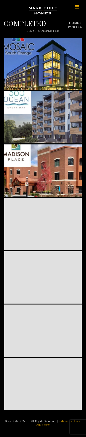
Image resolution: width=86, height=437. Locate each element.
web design (43, 424)
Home (74, 23)
